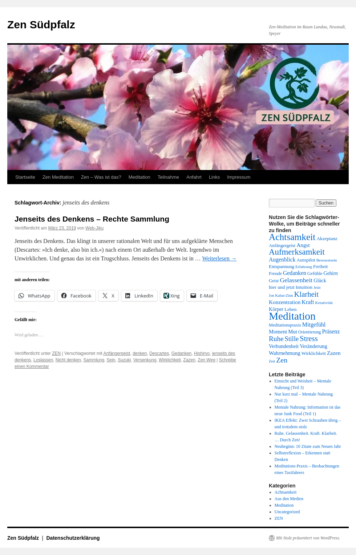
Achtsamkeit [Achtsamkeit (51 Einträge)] (292, 237)
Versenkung (144, 359)
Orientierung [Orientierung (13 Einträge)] (309, 332)
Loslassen (43, 359)
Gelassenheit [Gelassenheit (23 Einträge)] (296, 280)
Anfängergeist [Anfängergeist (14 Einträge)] (282, 245)
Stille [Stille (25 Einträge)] (292, 339)
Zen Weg (206, 359)
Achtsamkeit (286, 492)
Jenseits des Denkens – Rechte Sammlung (92, 219)
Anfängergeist (116, 353)
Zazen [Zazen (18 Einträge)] (333, 353)
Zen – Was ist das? (101, 177)
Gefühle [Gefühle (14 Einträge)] (315, 273)
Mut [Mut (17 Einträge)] (292, 332)
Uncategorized (287, 511)
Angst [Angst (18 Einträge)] (303, 245)
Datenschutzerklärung (73, 538)
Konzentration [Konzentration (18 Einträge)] (284, 302)
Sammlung (93, 359)
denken (140, 353)
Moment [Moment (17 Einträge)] (278, 332)
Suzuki (124, 359)
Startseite (25, 177)
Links (214, 177)
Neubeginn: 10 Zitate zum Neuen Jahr (308, 446)
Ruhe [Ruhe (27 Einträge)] (276, 339)
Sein (111, 359)
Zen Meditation (58, 177)
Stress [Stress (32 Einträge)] (309, 338)
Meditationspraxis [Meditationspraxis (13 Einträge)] (285, 325)
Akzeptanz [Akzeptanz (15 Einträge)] (326, 238)
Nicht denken (68, 359)
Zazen (189, 359)
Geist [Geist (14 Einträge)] (274, 280)
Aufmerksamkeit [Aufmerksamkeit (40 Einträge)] (297, 251)
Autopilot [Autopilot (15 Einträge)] (305, 260)
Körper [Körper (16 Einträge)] (276, 309)
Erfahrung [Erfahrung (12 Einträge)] (303, 266)
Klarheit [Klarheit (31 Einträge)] (306, 294)
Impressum (238, 177)
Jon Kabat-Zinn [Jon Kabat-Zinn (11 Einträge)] (281, 295)
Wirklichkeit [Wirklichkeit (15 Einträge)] (314, 353)
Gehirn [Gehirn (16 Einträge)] (331, 273)
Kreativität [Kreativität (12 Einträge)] (324, 302)
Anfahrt (194, 177)
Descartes (159, 353)
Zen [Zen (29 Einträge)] (281, 360)
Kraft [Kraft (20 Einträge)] (308, 302)
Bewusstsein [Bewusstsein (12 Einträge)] (326, 260)
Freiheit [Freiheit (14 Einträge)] (320, 266)
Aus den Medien (289, 498)
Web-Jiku (94, 228)
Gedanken (181, 353)
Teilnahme (168, 177)
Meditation (139, 177)
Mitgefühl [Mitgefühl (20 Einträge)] (314, 324)
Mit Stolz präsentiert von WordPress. (308, 537)
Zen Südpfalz (41, 25)
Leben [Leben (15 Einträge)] (290, 309)
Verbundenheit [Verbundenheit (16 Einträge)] (284, 346)
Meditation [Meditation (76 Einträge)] (292, 316)
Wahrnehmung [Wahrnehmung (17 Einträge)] (284, 353)
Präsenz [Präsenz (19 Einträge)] (331, 331)
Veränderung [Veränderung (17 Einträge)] (313, 346)
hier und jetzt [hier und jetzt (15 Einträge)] (282, 287)
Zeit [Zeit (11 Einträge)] (272, 361)
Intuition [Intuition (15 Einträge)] (304, 287)
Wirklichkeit (170, 359)
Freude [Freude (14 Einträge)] (275, 273)
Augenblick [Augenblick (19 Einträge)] (282, 259)
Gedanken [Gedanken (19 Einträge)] (294, 273)
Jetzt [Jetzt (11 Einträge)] (317, 287)
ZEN (56, 353)
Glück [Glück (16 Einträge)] (319, 280)
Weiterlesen (219, 258)
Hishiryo (202, 353)
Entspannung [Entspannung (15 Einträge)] (281, 266)
